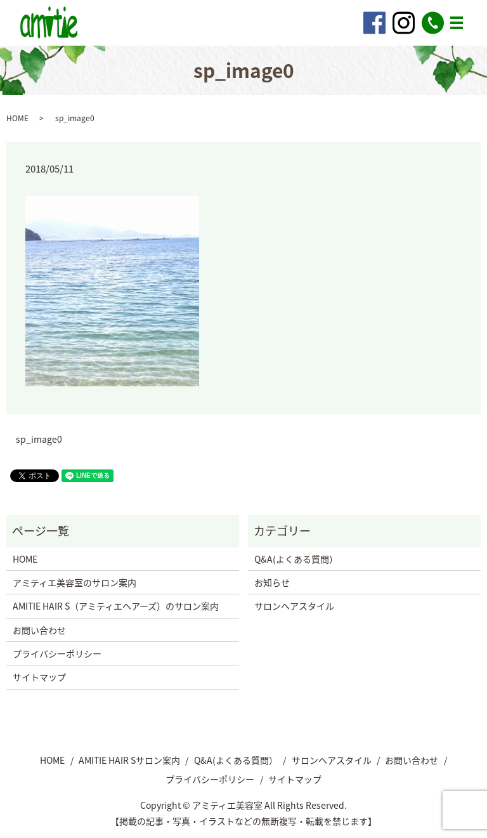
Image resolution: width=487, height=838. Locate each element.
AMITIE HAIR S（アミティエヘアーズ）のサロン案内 (116, 605)
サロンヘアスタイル (294, 605)
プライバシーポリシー (57, 653)
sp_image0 (39, 439)
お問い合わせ (39, 630)
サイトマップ (39, 677)
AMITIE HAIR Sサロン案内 (129, 760)
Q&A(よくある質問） (296, 559)
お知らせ (272, 582)
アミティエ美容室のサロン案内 (74, 582)
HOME (17, 118)
